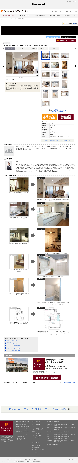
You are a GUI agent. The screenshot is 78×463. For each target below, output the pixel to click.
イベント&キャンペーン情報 (21, 434)
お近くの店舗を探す (24, 15)
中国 (48, 436)
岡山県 (62, 436)
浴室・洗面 (43, 48)
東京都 (69, 427)
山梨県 (55, 429)
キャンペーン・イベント (70, 15)
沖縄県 (59, 441)
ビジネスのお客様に (20, 436)
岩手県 (65, 424)
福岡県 (55, 440)
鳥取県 (55, 436)
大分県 (69, 440)
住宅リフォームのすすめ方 (21, 428)
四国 (48, 438)
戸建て (33, 426)
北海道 (55, 424)
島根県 (58, 436)
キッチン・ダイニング (32, 48)
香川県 (58, 438)
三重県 (65, 432)
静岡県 (58, 432)
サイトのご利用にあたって (7, 459)
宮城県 (69, 424)
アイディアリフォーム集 (36, 433)
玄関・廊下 (34, 431)
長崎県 (62, 440)
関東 (48, 427)
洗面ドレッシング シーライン (14, 348)
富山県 (58, 431)
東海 (48, 432)
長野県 (69, 431)
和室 (41, 429)
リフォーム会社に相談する (52, 444)
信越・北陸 (49, 431)
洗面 (39, 429)
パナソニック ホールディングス (45, 459)
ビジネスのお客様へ (71, 11)
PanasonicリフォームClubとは (22, 424)
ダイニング (38, 428)
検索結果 (19, 19)
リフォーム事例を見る (8, 15)
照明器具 (9, 342)
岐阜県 (55, 432)
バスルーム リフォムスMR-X (14, 347)
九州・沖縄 (49, 440)
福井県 (65, 431)
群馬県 (58, 427)
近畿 (48, 434)
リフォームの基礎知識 (39, 15)
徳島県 (55, 438)
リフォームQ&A (35, 452)
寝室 (54, 48)
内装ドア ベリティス (12, 340)
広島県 (65, 436)
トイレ (35, 429)
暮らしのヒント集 (35, 447)
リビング (20, 48)
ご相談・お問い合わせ (54, 15)
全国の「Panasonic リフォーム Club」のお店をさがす (57, 140)
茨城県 (55, 427)
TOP (4, 19)
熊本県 (65, 440)
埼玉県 (62, 427)
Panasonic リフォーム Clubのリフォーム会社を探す (38, 409)
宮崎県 (72, 440)
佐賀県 (58, 440)
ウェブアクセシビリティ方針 (21, 459)
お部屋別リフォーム (36, 445)
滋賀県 (55, 434)
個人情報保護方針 (33, 459)
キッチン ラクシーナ (12, 343)
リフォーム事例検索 (11, 19)
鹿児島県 (56, 441)
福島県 (55, 425)
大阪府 (62, 434)
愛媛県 (62, 438)
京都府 (58, 434)
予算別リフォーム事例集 (36, 435)
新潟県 (55, 431)
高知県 (65, 438)
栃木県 (58, 429)
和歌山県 (73, 434)
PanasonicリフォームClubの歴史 (22, 426)
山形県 (72, 424)
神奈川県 (73, 427)
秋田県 (62, 424)
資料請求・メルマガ (58, 11)
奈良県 (69, 434)
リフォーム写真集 (35, 437)
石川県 (62, 431)
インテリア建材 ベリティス (13, 350)
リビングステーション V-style (13, 345)
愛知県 (62, 432)
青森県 (58, 424)
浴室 (33, 429)
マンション (37, 426)
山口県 (69, 436)
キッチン (33, 428)
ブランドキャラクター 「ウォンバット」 (20, 439)
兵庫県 (65, 434)
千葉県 (65, 427)
